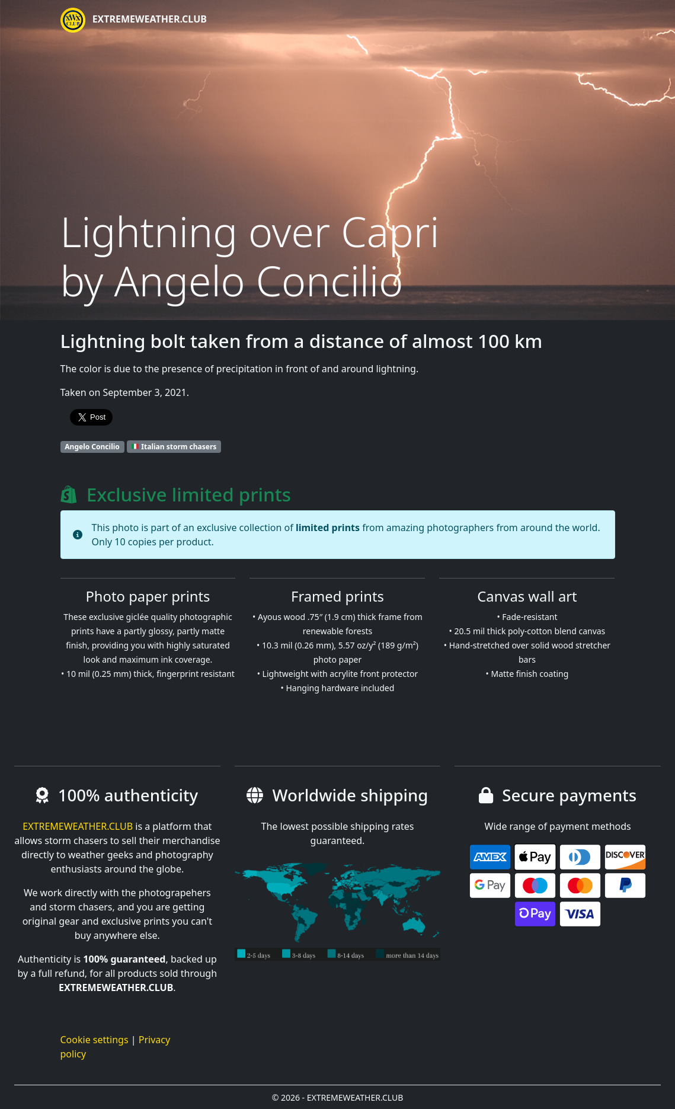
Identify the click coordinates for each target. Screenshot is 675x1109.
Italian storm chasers (174, 447)
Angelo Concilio (92, 447)
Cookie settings (94, 1039)
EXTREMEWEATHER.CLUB (133, 20)
